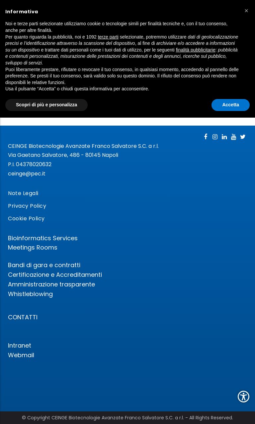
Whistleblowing (30, 294)
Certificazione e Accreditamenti (55, 274)
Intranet (19, 345)
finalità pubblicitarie (195, 50)
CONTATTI (23, 317)
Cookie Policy (26, 218)
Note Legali (23, 193)
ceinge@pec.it (26, 173)
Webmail (21, 355)
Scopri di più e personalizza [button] (46, 104)
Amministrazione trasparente (51, 284)
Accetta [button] (230, 104)
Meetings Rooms (32, 247)
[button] (246, 10)
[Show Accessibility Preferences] (243, 396)
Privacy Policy (27, 206)
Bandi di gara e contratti (44, 265)
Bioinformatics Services (43, 238)
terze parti (108, 37)
